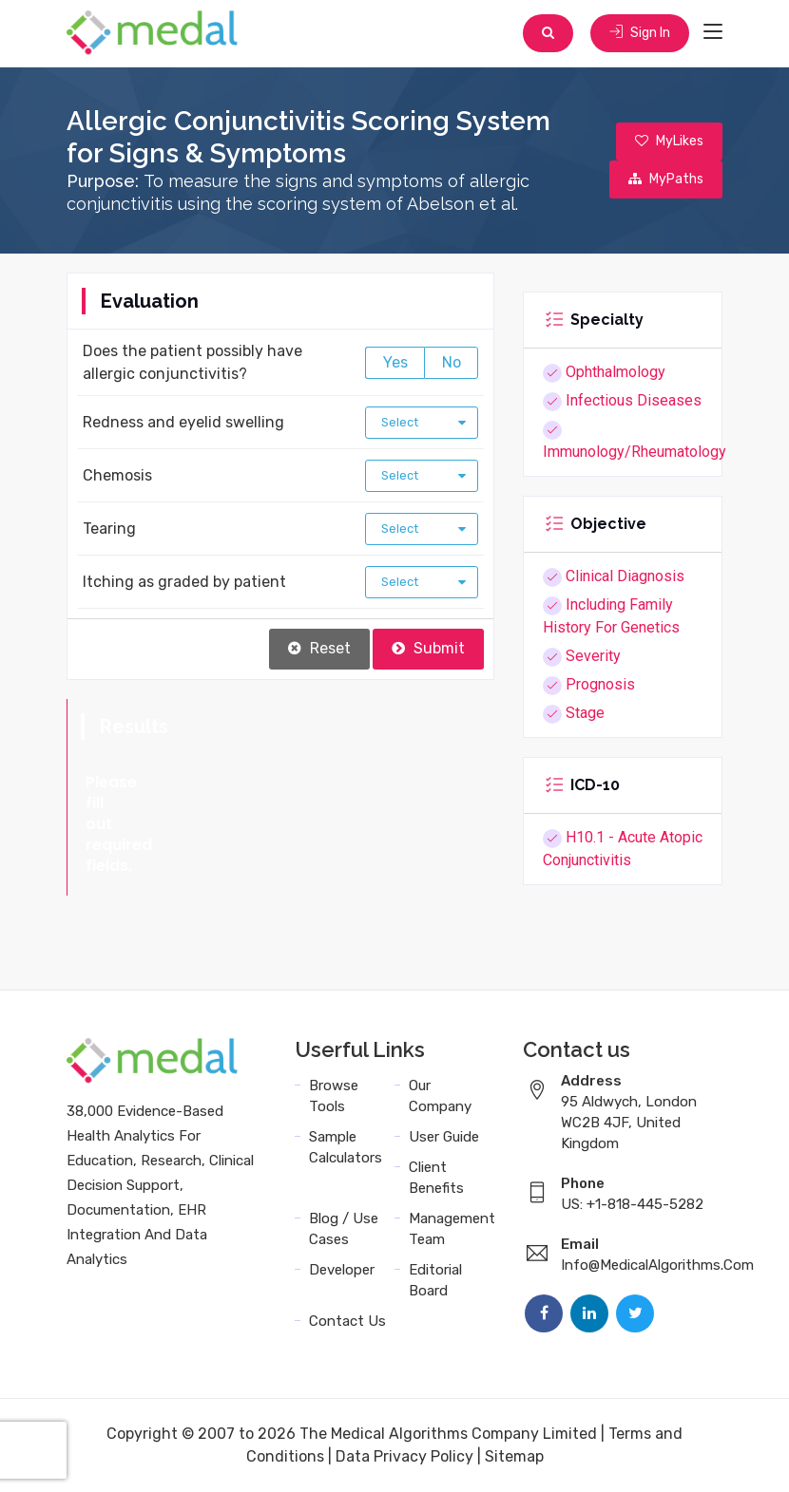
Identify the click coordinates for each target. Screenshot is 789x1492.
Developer (342, 1269)
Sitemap (514, 1456)
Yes (395, 362)
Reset (319, 648)
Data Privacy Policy (404, 1456)
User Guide (444, 1136)
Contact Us (347, 1321)
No (451, 362)
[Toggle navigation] (712, 32)
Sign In (639, 33)
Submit (428, 648)
